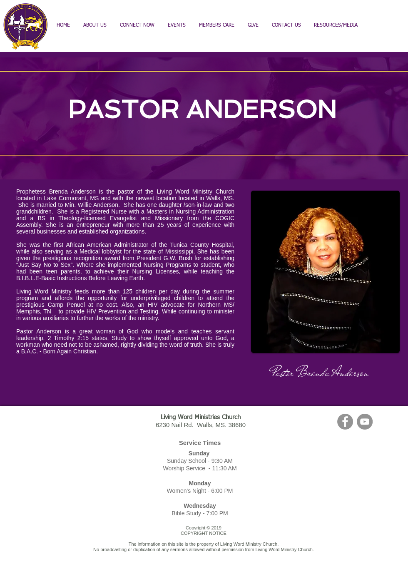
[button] (216, 25)
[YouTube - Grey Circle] (365, 422)
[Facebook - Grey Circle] (345, 422)
